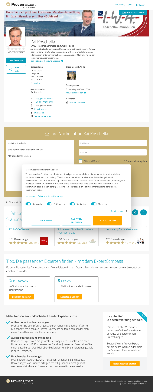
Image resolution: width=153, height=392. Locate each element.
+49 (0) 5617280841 (43, 98)
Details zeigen (111, 211)
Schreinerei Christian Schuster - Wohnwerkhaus (75, 230)
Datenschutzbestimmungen (56, 196)
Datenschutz (132, 381)
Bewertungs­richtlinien (103, 381)
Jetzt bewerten (16, 60)
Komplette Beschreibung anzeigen (46, 60)
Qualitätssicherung (119, 381)
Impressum (36, 196)
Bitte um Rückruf (92, 161)
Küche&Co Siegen (19, 229)
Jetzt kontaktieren (133, 12)
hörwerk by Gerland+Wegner (122, 229)
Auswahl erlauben (76, 220)
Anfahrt (37, 83)
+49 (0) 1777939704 (44, 101)
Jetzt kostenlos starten (125, 363)
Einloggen (140, 4)
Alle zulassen (107, 220)
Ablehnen (46, 220)
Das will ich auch (123, 4)
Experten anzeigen (21, 296)
